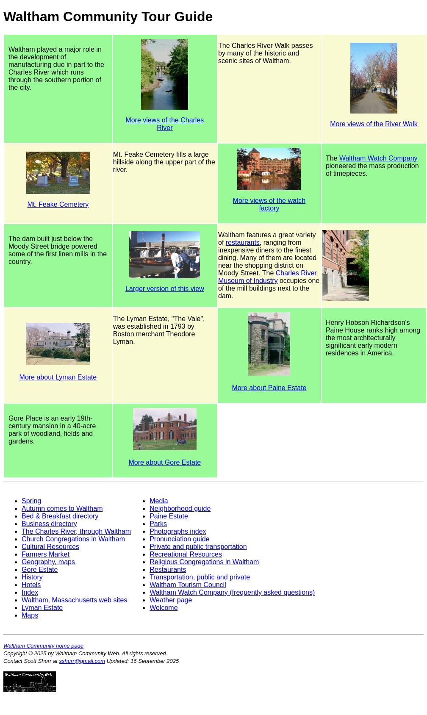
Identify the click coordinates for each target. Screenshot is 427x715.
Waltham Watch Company (378, 158)
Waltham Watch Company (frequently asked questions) (232, 592)
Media (159, 500)
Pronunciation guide (179, 539)
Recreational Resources (186, 554)
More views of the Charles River (164, 123)
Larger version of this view (164, 288)
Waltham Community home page (43, 646)
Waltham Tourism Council (188, 584)
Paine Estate (169, 516)
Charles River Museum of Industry (267, 276)
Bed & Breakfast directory (60, 516)
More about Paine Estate (269, 387)
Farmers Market (45, 554)
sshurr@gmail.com (82, 661)
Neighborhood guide (180, 508)
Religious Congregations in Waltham (204, 561)
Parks (158, 523)
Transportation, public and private (200, 577)
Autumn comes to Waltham (62, 508)
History (32, 577)
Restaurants (168, 569)
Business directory (49, 523)
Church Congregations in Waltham (73, 539)
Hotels (31, 584)
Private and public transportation (198, 546)
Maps (30, 615)
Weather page (171, 600)
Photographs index (178, 531)
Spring (31, 500)
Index (30, 592)
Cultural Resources (50, 546)
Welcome (163, 607)
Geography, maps (48, 561)
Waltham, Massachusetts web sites (74, 600)
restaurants (243, 242)
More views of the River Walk (374, 123)
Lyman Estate (42, 607)
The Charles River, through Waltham (76, 531)
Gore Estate (40, 569)
